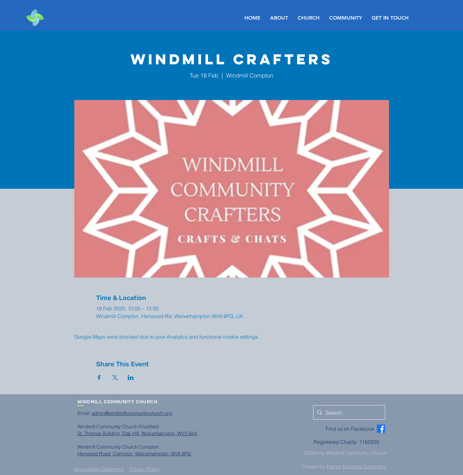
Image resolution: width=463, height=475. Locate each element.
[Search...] (348, 413)
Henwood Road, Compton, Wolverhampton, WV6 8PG (134, 454)
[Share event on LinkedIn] (131, 377)
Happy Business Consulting (356, 466)
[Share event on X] (115, 377)
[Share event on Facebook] (99, 377)
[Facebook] (381, 429)
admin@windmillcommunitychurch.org (132, 413)
